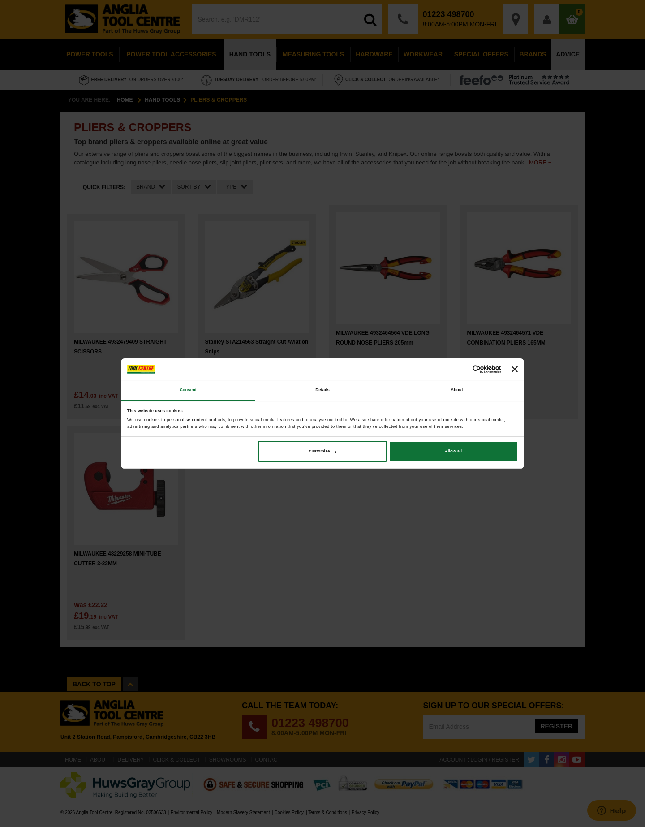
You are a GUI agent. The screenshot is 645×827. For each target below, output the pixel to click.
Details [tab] (322, 390)
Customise (323, 451)
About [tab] (457, 390)
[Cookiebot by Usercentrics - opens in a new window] (462, 369)
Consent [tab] (188, 390)
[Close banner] (515, 369)
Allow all (453, 451)
